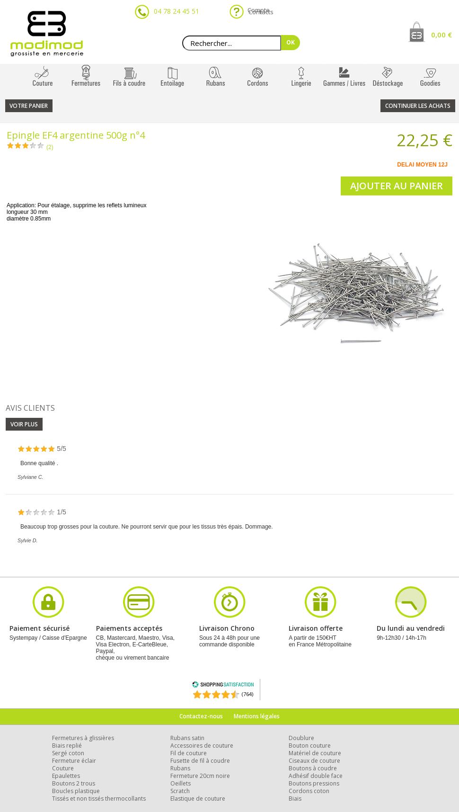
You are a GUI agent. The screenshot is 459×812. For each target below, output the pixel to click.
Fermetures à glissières (83, 738)
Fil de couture (188, 753)
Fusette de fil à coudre (200, 761)
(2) (49, 147)
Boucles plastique (76, 791)
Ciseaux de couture (314, 761)
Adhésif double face (316, 776)
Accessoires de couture (201, 745)
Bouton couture (310, 745)
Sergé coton (68, 753)
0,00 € (441, 34)
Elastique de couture (197, 798)
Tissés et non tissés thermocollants (99, 798)
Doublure (301, 738)
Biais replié (67, 745)
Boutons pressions (314, 783)
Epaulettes (66, 776)
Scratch (180, 791)
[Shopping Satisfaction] (223, 685)
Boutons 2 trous (73, 783)
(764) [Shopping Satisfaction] (247, 693)
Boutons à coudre (313, 768)
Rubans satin (187, 738)
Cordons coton (309, 791)
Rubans (180, 768)
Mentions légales (257, 716)
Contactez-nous (201, 716)
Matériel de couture (315, 753)
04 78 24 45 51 (176, 11)
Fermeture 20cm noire (200, 776)
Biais (295, 798)
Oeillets (180, 783)
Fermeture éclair (74, 761)
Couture (63, 768)
